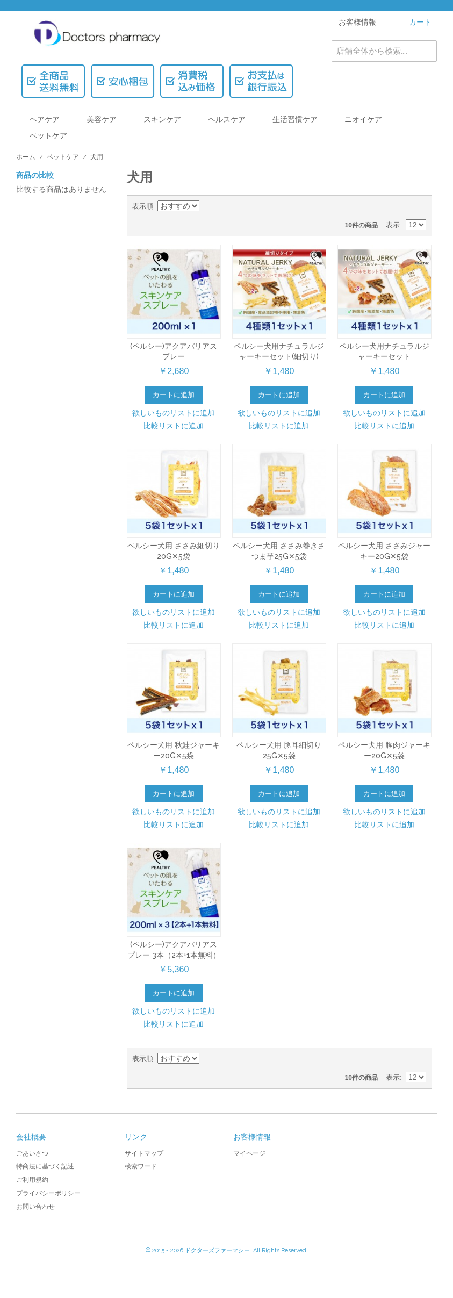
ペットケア (48, 135)
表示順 (142, 206)
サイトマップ (144, 1153)
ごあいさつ (32, 1153)
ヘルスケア (227, 119)
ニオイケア (363, 119)
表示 (393, 225)
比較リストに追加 (173, 425)
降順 (209, 206)
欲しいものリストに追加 (173, 412)
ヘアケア (45, 119)
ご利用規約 (32, 1180)
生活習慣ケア (295, 119)
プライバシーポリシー (48, 1193)
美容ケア (102, 119)
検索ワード (141, 1166)
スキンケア (162, 119)
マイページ (249, 1153)
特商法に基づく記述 (45, 1166)
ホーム (25, 157)
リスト (418, 206)
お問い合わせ (35, 1206)
